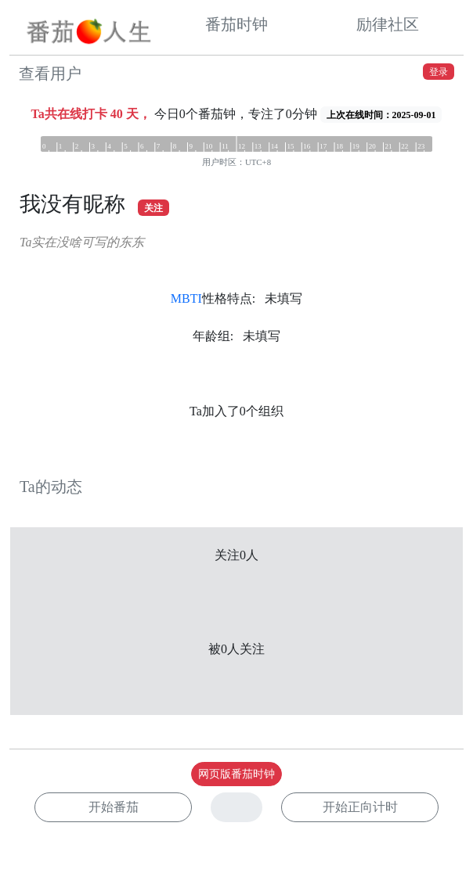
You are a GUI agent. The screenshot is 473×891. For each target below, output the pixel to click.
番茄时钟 (236, 24)
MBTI (186, 298)
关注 (153, 208)
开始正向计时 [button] (360, 807)
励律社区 (387, 24)
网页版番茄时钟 (236, 774)
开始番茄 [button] (113, 807)
